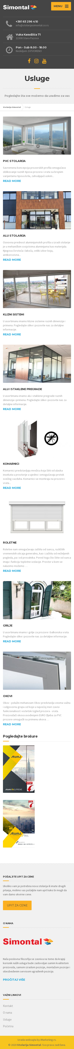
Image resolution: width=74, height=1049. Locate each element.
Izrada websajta (27, 1039)
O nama (7, 1012)
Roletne (10, 542)
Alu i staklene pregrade (22, 389)
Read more (12, 181)
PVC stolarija (14, 161)
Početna (8, 1026)
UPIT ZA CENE (17, 905)
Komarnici (11, 464)
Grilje (7, 625)
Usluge (7, 1019)
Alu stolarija (14, 235)
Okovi (7, 696)
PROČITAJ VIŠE (14, 979)
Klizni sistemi (13, 314)
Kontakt (8, 1006)
